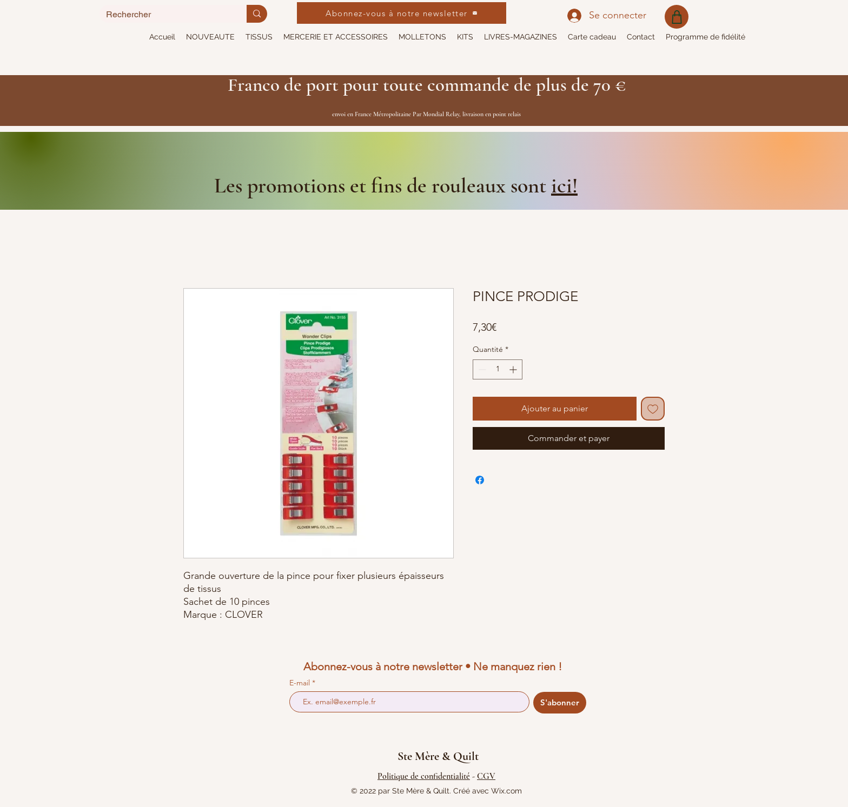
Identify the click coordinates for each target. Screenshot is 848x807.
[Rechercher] (165, 14)
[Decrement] (481, 369)
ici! (564, 185)
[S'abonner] (559, 702)
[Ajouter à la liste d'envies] (653, 409)
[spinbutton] (497, 369)
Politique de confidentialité (423, 776)
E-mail (300, 682)
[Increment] (514, 369)
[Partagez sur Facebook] (479, 479)
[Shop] (676, 17)
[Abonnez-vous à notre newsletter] (401, 13)
